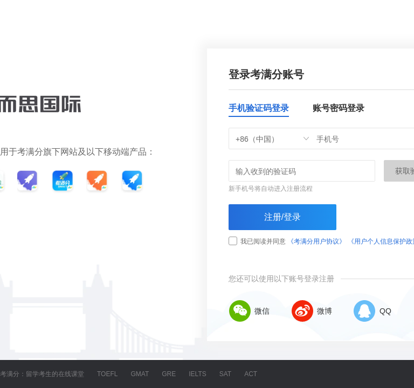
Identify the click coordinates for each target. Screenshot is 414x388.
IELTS (197, 374)
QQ (372, 311)
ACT (250, 374)
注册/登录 (282, 216)
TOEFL (107, 374)
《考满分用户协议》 (316, 241)
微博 (311, 311)
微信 (249, 311)
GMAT (139, 374)
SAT (225, 374)
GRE (169, 374)
